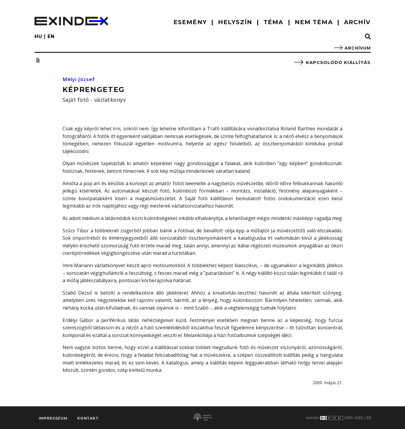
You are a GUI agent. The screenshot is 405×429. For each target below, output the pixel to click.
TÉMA (273, 22)
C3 (368, 417)
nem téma (314, 22)
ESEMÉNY (190, 22)
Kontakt (88, 419)
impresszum (53, 419)
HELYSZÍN (235, 22)
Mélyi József (81, 79)
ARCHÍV (357, 22)
